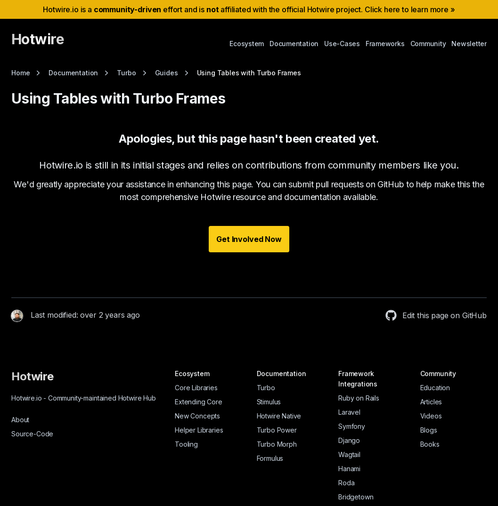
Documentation (293, 44)
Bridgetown (355, 497)
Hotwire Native (279, 416)
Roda (346, 483)
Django (349, 440)
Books (430, 444)
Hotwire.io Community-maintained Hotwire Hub (83, 398)
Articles (431, 402)
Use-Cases (342, 44)
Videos (431, 416)
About (20, 420)
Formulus (270, 458)
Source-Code (32, 434)
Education (435, 388)
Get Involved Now (248, 239)
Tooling (186, 444)
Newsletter (469, 44)
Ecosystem (246, 44)
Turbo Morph (277, 444)
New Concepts (197, 416)
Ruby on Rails (358, 398)
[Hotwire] (37, 43)
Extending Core (198, 402)
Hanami (349, 469)
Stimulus (269, 402)
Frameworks (385, 44)
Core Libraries (196, 388)
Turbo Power (277, 430)
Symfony (351, 426)
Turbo (266, 388)
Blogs (428, 430)
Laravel (349, 412)
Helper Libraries (199, 430)
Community (428, 44)
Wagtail (349, 454)
